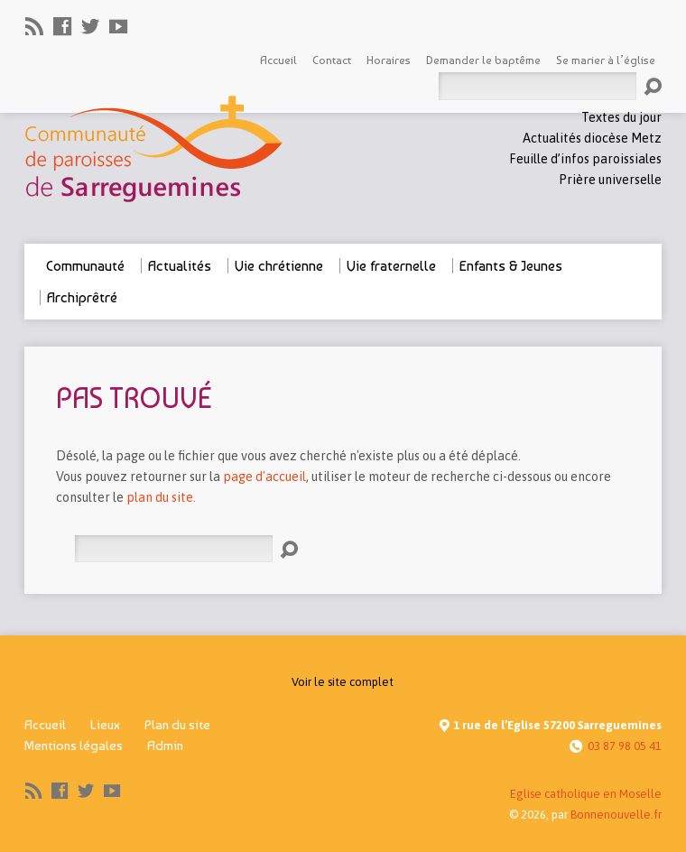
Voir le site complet (343, 682)
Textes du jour (621, 117)
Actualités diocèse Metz (592, 138)
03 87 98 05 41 (625, 746)
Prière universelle (610, 179)
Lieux (105, 725)
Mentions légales (73, 745)
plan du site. (161, 497)
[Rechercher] (173, 549)
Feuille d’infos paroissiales (585, 159)
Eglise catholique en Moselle (586, 794)
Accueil (45, 725)
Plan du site (177, 725)
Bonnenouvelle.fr (616, 814)
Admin (165, 745)
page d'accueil (264, 476)
